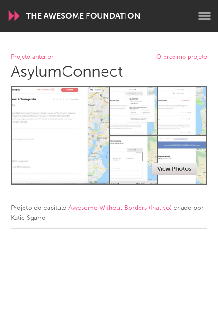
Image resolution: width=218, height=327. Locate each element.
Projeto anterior (32, 57)
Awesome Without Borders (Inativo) (120, 208)
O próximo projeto (181, 57)
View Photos (174, 168)
